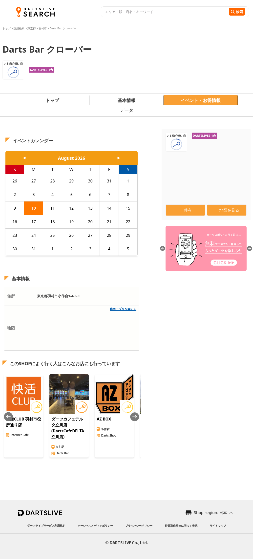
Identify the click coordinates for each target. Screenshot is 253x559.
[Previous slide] (8, 416)
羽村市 (43, 28)
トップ (6, 28)
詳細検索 (19, 28)
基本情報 (126, 100)
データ (126, 110)
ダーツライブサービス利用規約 (46, 525)
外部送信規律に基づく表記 (181, 525)
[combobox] (164, 12)
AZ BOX (104, 419)
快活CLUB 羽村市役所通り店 (23, 422)
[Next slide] (134, 416)
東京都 (31, 28)
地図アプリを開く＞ (123, 309)
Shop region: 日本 (210, 512)
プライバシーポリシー (138, 525)
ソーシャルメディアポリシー (95, 525)
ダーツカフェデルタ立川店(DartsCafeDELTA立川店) (67, 427)
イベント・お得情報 (201, 100)
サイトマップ (218, 525)
